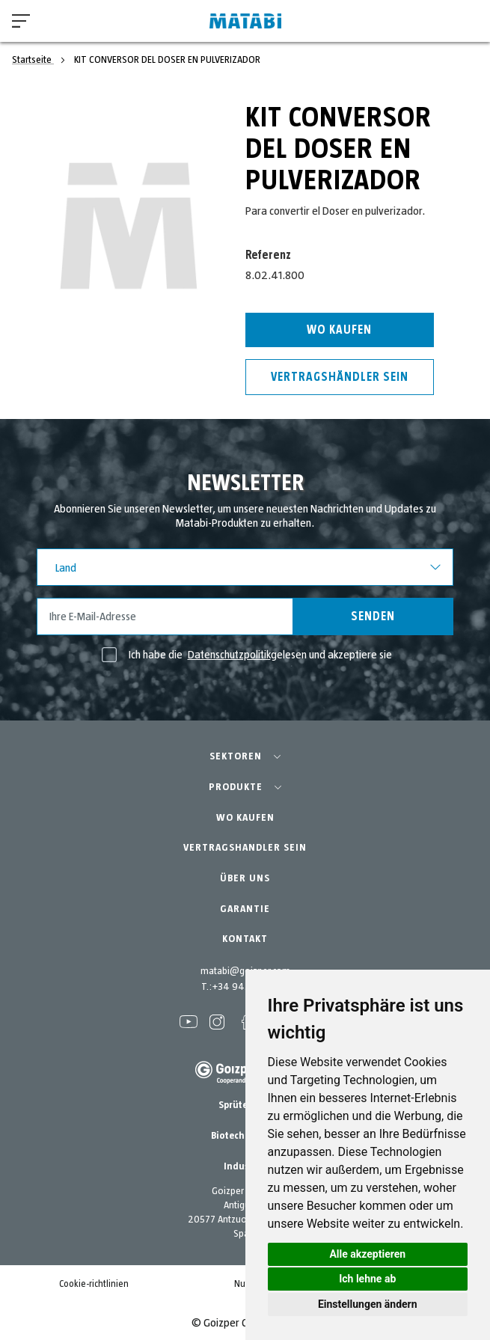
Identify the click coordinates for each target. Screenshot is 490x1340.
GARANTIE (245, 909)
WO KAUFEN (245, 818)
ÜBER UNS (245, 878)
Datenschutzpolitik (229, 655)
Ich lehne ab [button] (367, 1279)
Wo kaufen (339, 330)
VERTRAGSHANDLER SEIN (245, 847)
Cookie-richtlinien (94, 1284)
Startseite (33, 60)
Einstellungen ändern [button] (367, 1304)
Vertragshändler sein (339, 377)
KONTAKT (245, 939)
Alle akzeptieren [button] (367, 1254)
